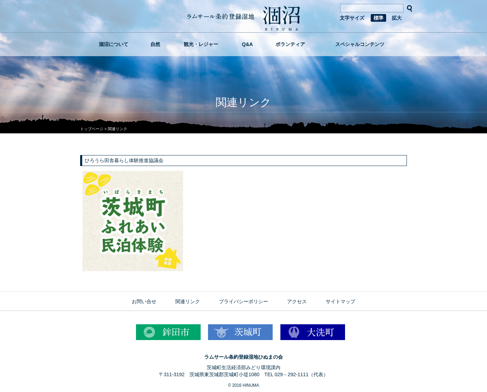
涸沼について (113, 44)
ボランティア (290, 44)
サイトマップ (340, 301)
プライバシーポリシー (243, 301)
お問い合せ (144, 301)
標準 (378, 18)
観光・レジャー (201, 44)
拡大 (397, 18)
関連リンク (187, 301)
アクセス (297, 301)
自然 (155, 44)
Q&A (247, 44)
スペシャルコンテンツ (359, 44)
